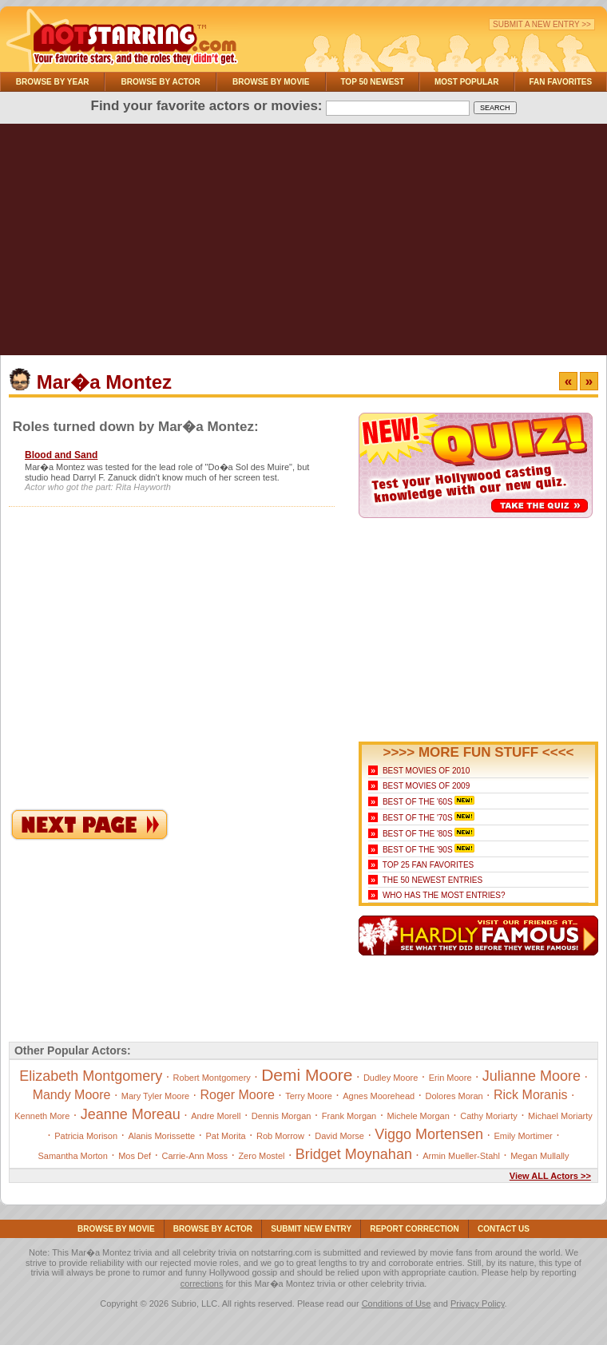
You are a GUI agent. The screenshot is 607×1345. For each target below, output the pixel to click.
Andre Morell (215, 1116)
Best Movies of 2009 (426, 785)
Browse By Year (52, 81)
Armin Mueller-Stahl (461, 1156)
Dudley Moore (390, 1077)
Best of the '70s (418, 817)
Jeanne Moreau (131, 1114)
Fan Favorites (560, 81)
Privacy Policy (477, 1303)
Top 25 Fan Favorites (428, 864)
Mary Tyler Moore (155, 1096)
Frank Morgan (349, 1116)
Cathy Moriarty (489, 1116)
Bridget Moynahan (354, 1154)
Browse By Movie (271, 81)
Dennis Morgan (281, 1116)
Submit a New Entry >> (542, 24)
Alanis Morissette (161, 1136)
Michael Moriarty (560, 1116)
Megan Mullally (539, 1156)
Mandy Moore (72, 1095)
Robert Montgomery (212, 1077)
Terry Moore (308, 1096)
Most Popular (466, 81)
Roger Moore (237, 1095)
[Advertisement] (303, 243)
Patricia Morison (85, 1136)
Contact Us (504, 1228)
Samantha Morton (72, 1156)
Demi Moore (306, 1075)
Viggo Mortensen (429, 1134)
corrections (202, 1283)
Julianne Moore (531, 1076)
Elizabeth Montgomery (90, 1076)
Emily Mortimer (523, 1136)
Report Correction (414, 1228)
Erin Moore (450, 1077)
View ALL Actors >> (550, 1176)
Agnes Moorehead (379, 1096)
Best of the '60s (418, 801)
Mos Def (134, 1156)
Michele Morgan (418, 1116)
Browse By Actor (160, 81)
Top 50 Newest (372, 81)
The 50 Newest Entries (432, 880)
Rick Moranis (530, 1095)
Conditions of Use (396, 1303)
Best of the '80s (418, 833)
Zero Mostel (261, 1156)
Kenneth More (41, 1116)
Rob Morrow (280, 1136)
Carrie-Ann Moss (195, 1156)
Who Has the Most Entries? (444, 895)
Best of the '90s (418, 849)
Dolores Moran (454, 1096)
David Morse (339, 1136)
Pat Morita (226, 1136)
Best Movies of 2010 (426, 770)
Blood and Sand (61, 455)
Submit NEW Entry (311, 1228)
